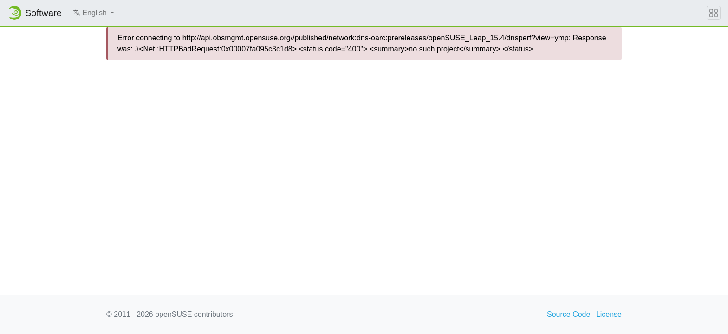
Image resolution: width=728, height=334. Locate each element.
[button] (93, 13)
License (609, 314)
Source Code (568, 314)
